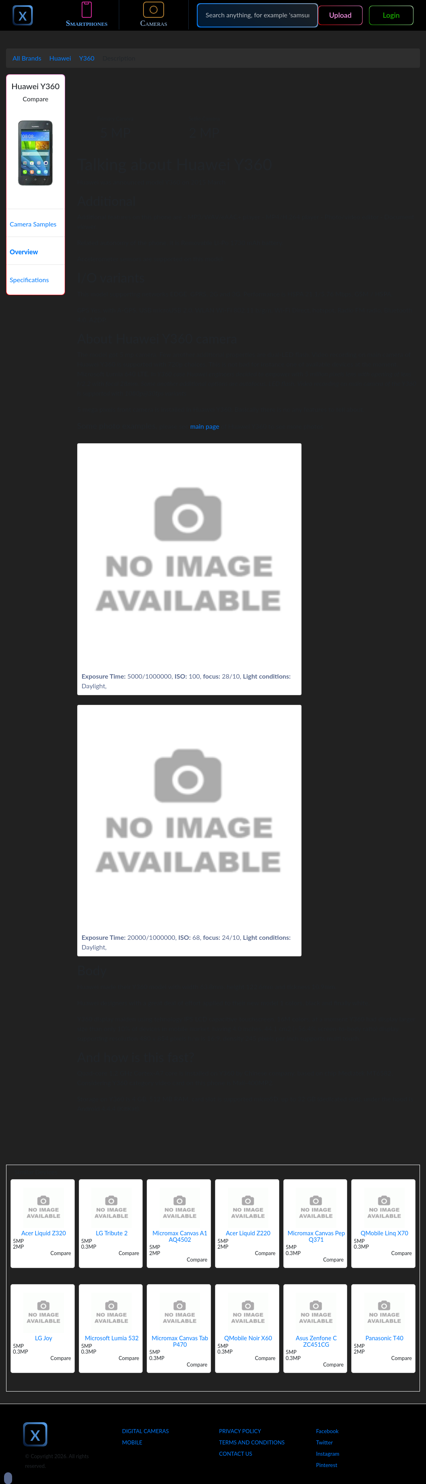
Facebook (327, 1431)
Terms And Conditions (252, 1442)
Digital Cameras (145, 1431)
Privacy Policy (240, 1431)
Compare (36, 99)
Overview (24, 252)
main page (204, 426)
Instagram (328, 1453)
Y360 (87, 58)
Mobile (132, 1442)
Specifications (29, 279)
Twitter (324, 1442)
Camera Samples (33, 224)
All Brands (27, 58)
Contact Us (235, 1453)
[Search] (257, 15)
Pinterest (326, 1465)
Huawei (60, 58)
